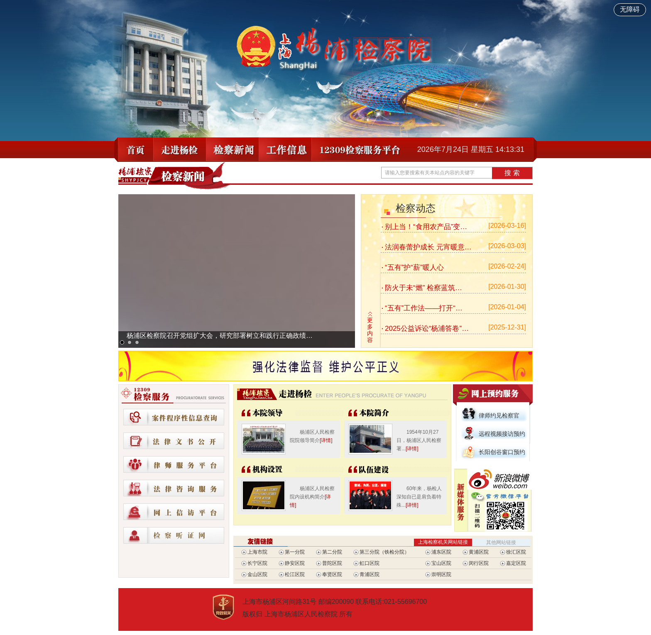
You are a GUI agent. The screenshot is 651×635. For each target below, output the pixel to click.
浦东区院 (441, 552)
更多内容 (370, 330)
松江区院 (295, 574)
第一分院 (295, 552)
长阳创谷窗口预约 (502, 452)
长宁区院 (257, 563)
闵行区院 (479, 563)
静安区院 (295, 563)
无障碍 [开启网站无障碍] (630, 9)
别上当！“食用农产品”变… (426, 227)
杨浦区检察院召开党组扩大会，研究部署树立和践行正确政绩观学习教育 (220, 339)
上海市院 (257, 552)
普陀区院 (332, 563)
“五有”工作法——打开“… (424, 308)
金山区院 (257, 574)
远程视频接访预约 (502, 433)
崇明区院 (441, 574)
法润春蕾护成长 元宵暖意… (428, 247)
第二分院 (332, 552)
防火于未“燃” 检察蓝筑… (423, 288)
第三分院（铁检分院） (384, 552)
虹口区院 (369, 563)
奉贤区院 (332, 574)
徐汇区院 (516, 552)
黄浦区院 (479, 552)
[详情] (326, 440)
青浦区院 (369, 574)
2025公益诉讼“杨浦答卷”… (427, 328)
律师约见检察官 (499, 415)
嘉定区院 (516, 563)
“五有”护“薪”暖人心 (414, 267)
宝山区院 (441, 563)
